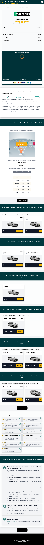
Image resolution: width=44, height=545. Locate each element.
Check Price (19, 230)
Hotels (36, 537)
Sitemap (40, 537)
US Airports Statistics (10, 537)
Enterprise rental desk (11, 521)
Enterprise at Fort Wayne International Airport (16, 508)
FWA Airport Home (20, 537)
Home (3, 537)
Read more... (4, 114)
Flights (32, 537)
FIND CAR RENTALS (22, 200)
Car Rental (27, 537)
